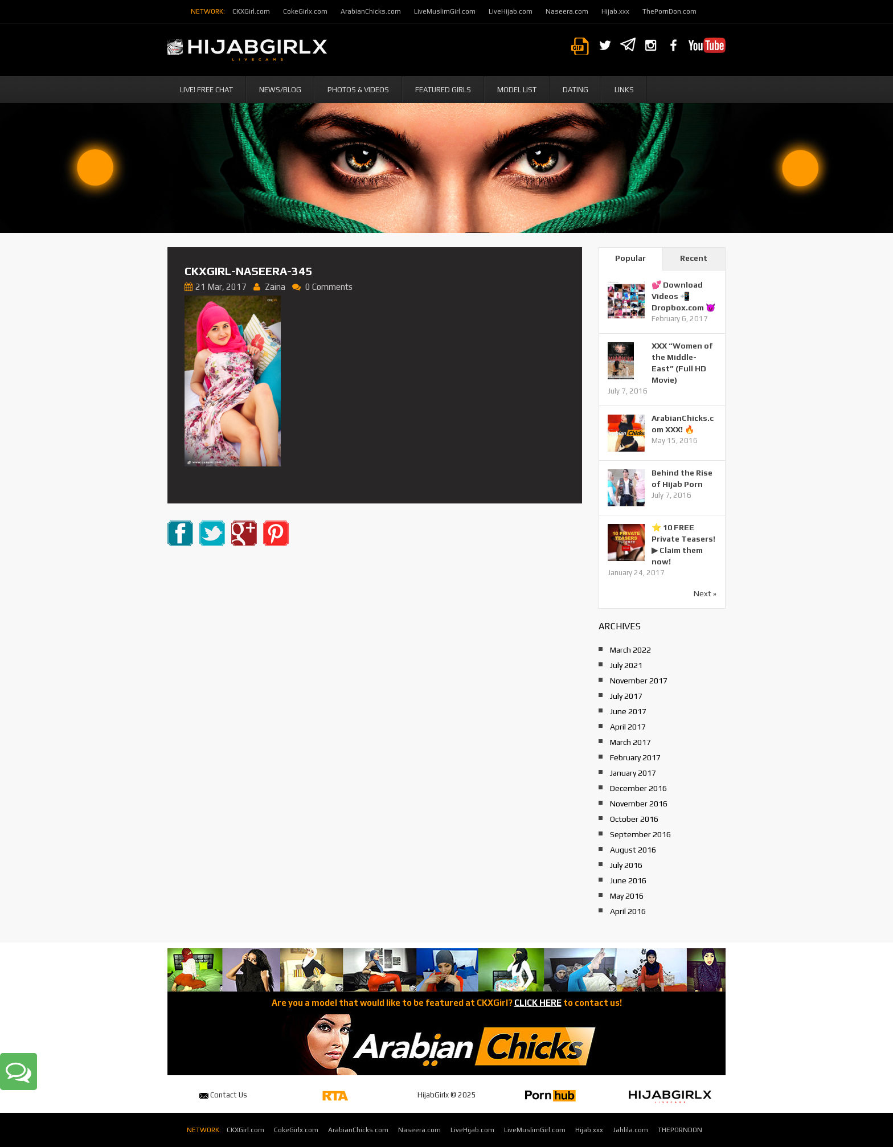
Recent (693, 258)
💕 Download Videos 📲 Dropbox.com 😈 (683, 296)
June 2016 (628, 880)
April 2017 (628, 726)
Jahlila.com (630, 1130)
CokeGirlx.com (305, 11)
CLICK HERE (538, 1002)
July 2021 (626, 665)
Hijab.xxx (615, 11)
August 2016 (633, 849)
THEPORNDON (680, 1130)
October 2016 (634, 819)
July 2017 (626, 696)
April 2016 (628, 911)
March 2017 (630, 742)
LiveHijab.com (510, 11)
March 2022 (630, 649)
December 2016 (638, 788)
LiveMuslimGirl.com (445, 11)
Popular (630, 258)
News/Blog (280, 89)
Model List (516, 89)
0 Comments (329, 287)
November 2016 (638, 803)
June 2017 (628, 711)
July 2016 (626, 865)
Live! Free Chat (206, 89)
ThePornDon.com (669, 11)
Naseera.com (567, 11)
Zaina (275, 287)
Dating (575, 89)
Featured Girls (443, 89)
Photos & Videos (358, 89)
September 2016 (640, 834)
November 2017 (638, 680)
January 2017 (633, 772)
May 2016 (627, 895)
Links (624, 89)
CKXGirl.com (251, 11)
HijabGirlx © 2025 (446, 1095)
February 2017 (635, 757)
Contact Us (223, 1095)
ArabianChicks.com (371, 11)
